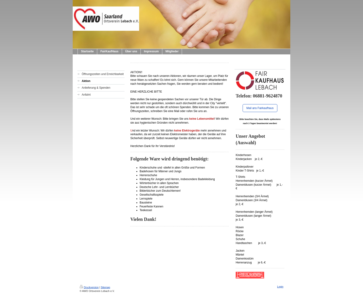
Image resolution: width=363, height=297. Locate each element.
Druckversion (89, 287)
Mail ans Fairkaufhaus (259, 108)
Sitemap (105, 287)
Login (280, 286)
